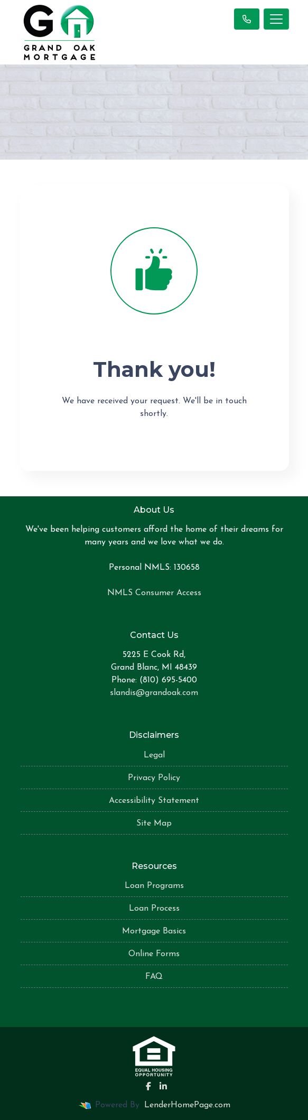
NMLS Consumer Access (154, 593)
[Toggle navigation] (276, 19)
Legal (154, 755)
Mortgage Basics (154, 931)
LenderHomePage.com (187, 1105)
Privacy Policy (154, 778)
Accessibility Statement (154, 801)
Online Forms (154, 954)
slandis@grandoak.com (154, 693)
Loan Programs (154, 886)
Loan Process (154, 908)
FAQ (154, 977)
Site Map (154, 823)
